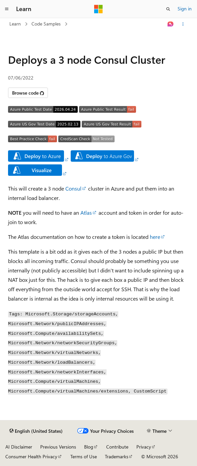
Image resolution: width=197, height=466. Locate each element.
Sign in (185, 8)
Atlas (86, 212)
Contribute (117, 447)
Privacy (143, 447)
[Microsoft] (98, 9)
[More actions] (183, 24)
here (155, 236)
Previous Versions (58, 447)
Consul (73, 188)
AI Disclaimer (18, 447)
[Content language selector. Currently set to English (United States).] (36, 431)
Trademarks (116, 456)
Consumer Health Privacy (31, 456)
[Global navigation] (6, 9)
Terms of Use (83, 456)
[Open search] (168, 9)
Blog (88, 447)
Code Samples (46, 23)
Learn (15, 23)
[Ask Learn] (170, 24)
